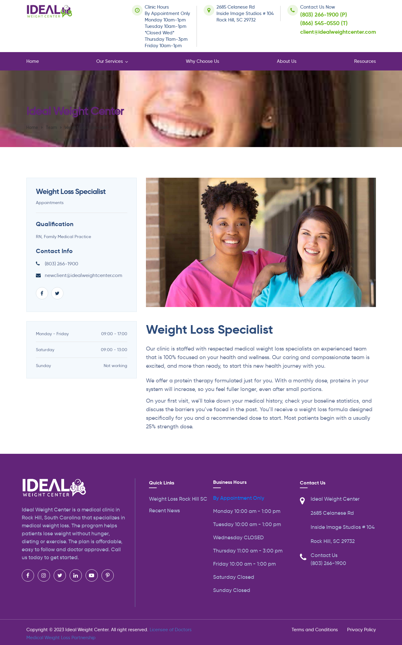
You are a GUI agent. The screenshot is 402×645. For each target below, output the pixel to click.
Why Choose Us (202, 61)
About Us (287, 61)
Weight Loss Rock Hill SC (178, 499)
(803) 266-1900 (61, 264)
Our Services (109, 61)
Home (32, 61)
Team (51, 127)
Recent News (164, 510)
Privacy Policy (361, 629)
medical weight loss (45, 525)
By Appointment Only (238, 498)
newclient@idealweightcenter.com (83, 275)
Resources (365, 61)
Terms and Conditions (315, 629)
